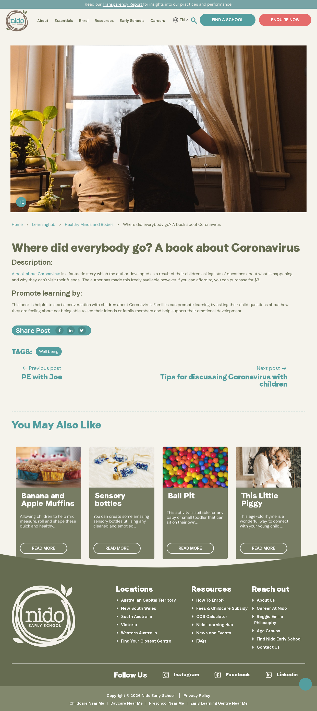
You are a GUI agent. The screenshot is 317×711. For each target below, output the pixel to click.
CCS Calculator (211, 616)
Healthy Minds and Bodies (89, 224)
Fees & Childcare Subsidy (222, 608)
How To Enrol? (210, 600)
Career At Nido (272, 608)
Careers (157, 21)
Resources (104, 21)
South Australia (136, 616)
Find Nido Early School (279, 639)
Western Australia (139, 633)
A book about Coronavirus (36, 273)
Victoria (129, 624)
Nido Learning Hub (214, 624)
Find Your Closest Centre (146, 641)
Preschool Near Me (166, 703)
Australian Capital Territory (148, 600)
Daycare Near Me (127, 703)
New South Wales (138, 608)
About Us (266, 600)
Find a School (227, 19)
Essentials (64, 21)
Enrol (84, 21)
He (21, 202)
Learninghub (43, 224)
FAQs (201, 641)
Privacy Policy (197, 695)
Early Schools (132, 21)
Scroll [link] (305, 684)
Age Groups (268, 630)
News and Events (213, 633)
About (42, 21)
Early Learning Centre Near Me (219, 703)
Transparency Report (123, 4)
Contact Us (268, 647)
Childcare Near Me (86, 703)
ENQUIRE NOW (285, 19)
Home (17, 224)
